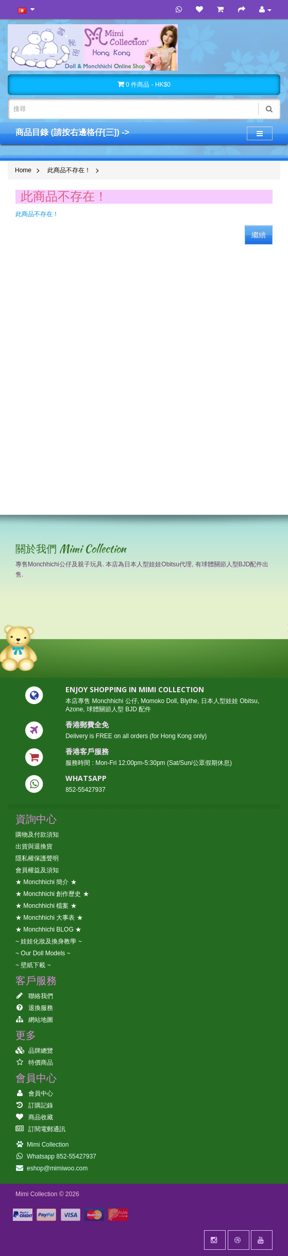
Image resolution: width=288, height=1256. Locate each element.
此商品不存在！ (69, 170)
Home (23, 170)
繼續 (258, 235)
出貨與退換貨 (34, 846)
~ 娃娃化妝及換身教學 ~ (48, 941)
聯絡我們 (34, 996)
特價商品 (34, 1062)
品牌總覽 (34, 1050)
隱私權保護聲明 (37, 858)
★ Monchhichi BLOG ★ (48, 929)
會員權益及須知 (37, 870)
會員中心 (34, 1093)
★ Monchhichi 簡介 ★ (46, 882)
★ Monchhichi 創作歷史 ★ (52, 894)
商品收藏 (34, 1117)
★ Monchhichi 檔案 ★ (46, 905)
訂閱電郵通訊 (40, 1129)
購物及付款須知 (37, 834)
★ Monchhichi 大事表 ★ (49, 917)
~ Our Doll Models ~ (43, 953)
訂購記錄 (34, 1105)
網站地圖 (34, 1019)
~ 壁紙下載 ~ (33, 965)
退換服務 (34, 1008)
